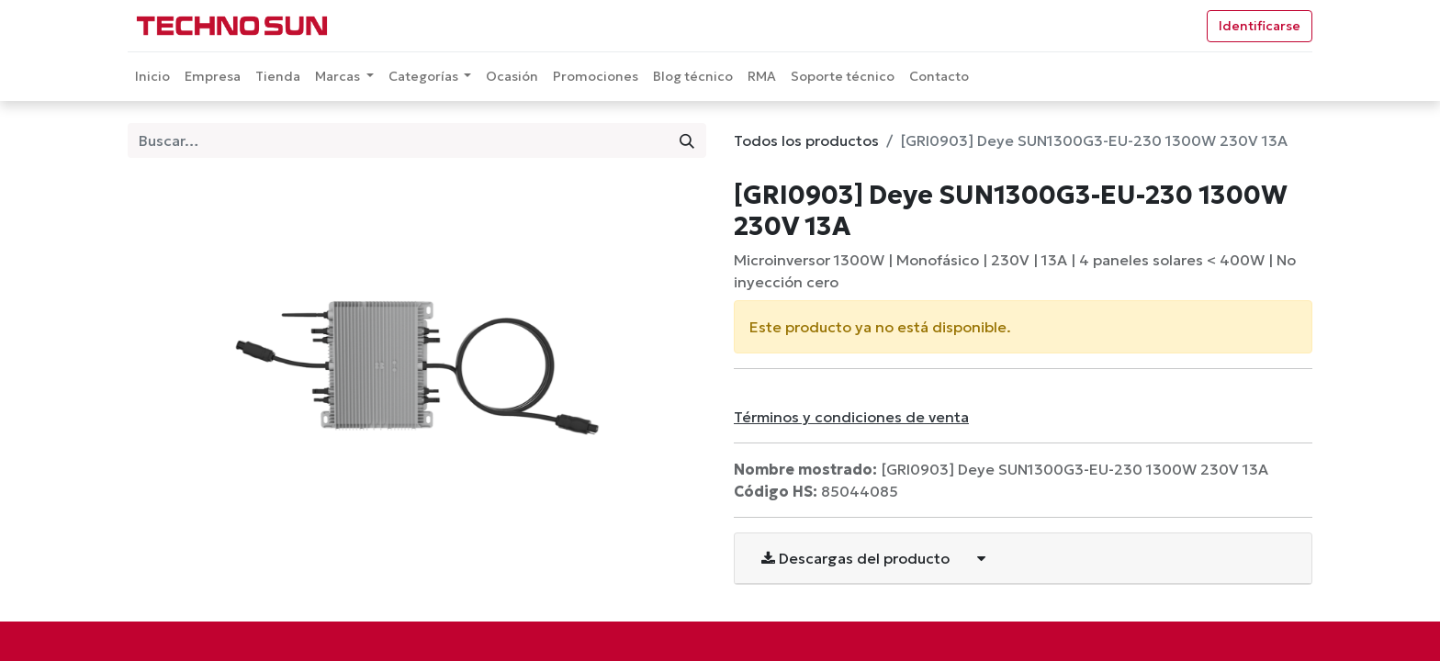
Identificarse (1259, 25)
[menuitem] (152, 77)
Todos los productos (806, 140)
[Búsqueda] (687, 140)
